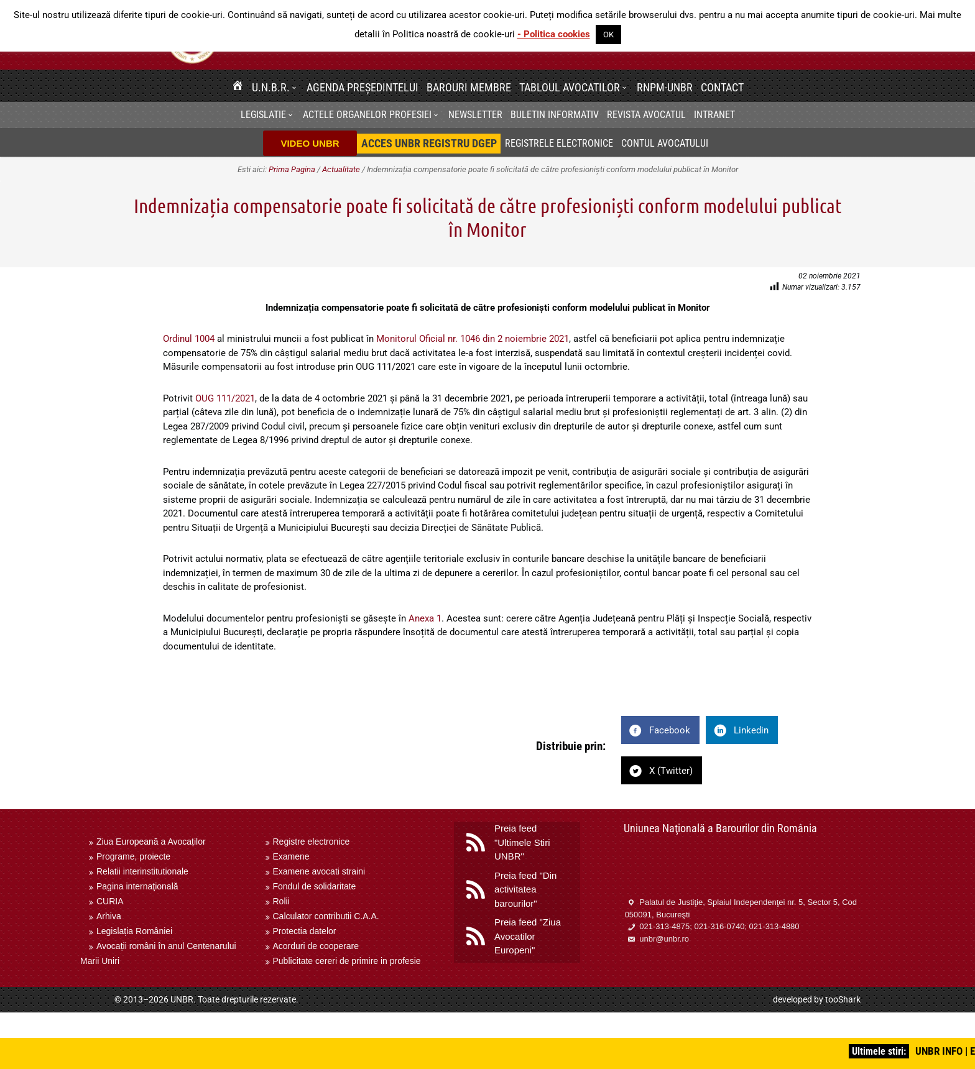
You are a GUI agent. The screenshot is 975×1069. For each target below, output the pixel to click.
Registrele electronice (559, 143)
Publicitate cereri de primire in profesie (347, 961)
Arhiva (108, 916)
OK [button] (608, 34)
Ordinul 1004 (189, 338)
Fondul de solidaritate (314, 886)
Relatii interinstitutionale (142, 871)
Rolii (281, 901)
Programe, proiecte (133, 856)
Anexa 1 (425, 618)
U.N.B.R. (271, 87)
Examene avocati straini (319, 871)
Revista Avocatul (646, 115)
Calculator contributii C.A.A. (326, 916)
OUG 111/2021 (225, 398)
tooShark (843, 999)
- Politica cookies (553, 34)
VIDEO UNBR (309, 143)
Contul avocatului (664, 143)
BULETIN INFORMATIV (555, 115)
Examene (291, 856)
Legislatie (263, 115)
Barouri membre (469, 87)
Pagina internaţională (137, 886)
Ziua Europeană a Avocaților (151, 841)
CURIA (110, 901)
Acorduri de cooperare (316, 946)
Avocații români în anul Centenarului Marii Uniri (158, 953)
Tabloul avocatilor (569, 87)
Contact (722, 87)
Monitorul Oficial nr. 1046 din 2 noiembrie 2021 (472, 338)
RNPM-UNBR (665, 87)
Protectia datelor (304, 931)
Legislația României (134, 931)
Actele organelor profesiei (367, 115)
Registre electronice (311, 841)
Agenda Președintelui (362, 87)
